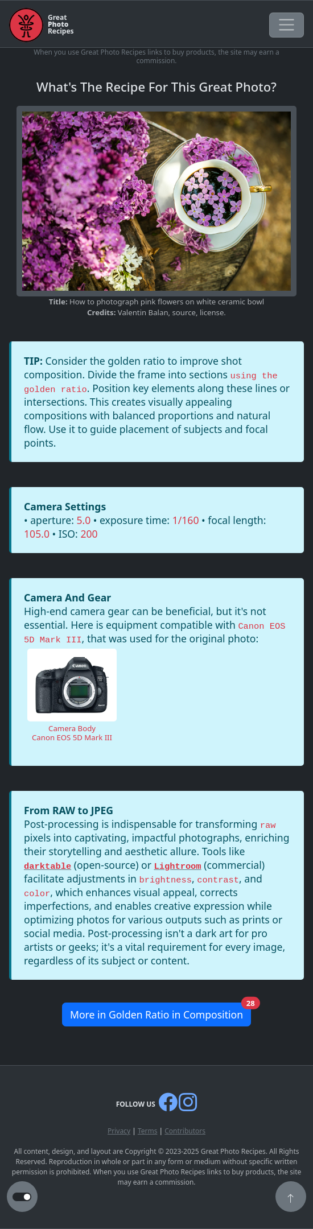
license (212, 312)
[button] (291, 1197)
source (184, 312)
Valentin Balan (143, 312)
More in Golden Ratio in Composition (160, 1012)
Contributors (184, 1131)
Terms (148, 1131)
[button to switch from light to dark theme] (22, 1197)
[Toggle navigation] (286, 25)
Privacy (119, 1131)
